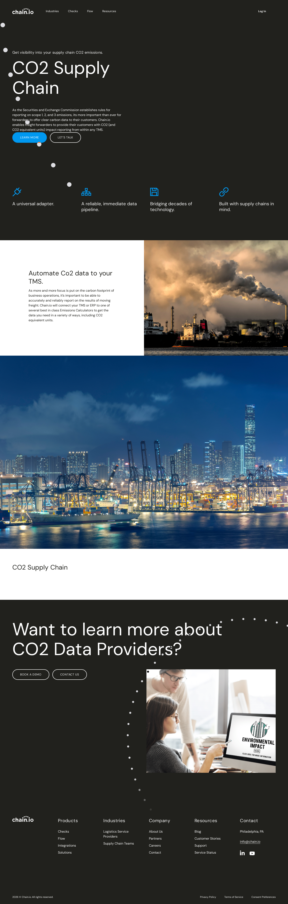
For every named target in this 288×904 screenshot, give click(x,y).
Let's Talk (65, 137)
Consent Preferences (263, 897)
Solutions (65, 852)
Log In (264, 11)
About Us (156, 831)
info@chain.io (250, 841)
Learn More (29, 137)
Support (201, 845)
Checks (74, 11)
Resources (110, 11)
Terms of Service (233, 897)
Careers (155, 845)
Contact (155, 852)
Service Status (205, 852)
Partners (155, 838)
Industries (54, 11)
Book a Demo (30, 674)
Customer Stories (208, 838)
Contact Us (69, 674)
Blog (198, 831)
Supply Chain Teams (118, 843)
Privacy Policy (208, 897)
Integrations (67, 845)
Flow (91, 11)
